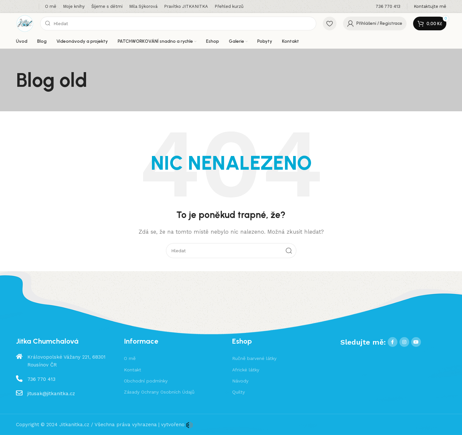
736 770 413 (41, 379)
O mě (130, 358)
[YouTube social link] (416, 342)
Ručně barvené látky (254, 358)
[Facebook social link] (392, 342)
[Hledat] (178, 23)
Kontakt (132, 369)
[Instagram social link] (404, 342)
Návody (240, 380)
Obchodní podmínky (146, 380)
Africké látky (245, 369)
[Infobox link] (388, 6)
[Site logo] (25, 23)
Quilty (238, 392)
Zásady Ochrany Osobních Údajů (159, 392)
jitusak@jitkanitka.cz (51, 393)
